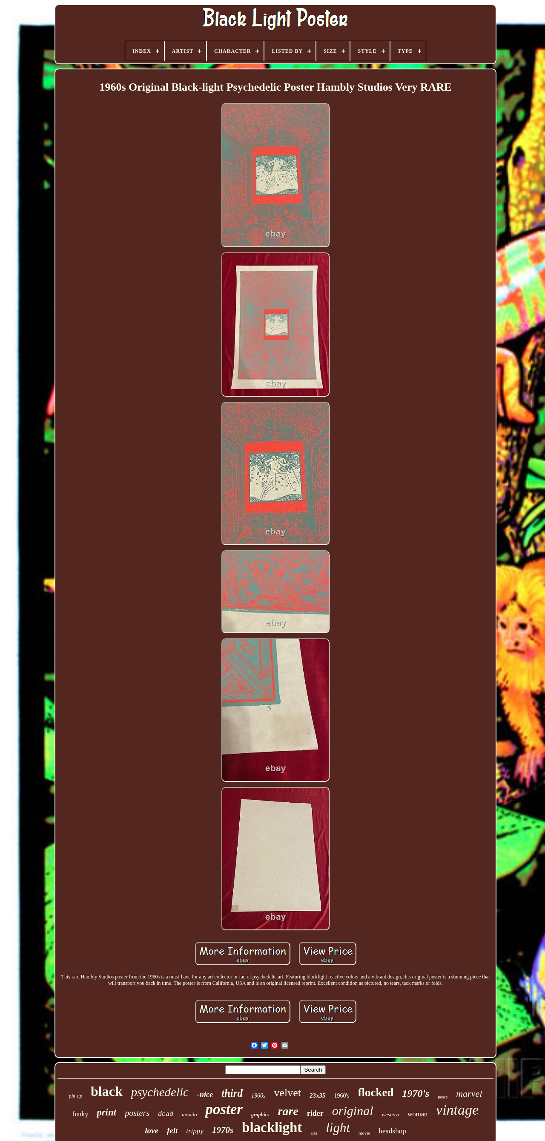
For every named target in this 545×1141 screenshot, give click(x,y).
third (232, 1093)
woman (417, 1114)
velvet (287, 1093)
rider (315, 1113)
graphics (260, 1115)
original (352, 1111)
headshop (392, 1131)
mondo (189, 1114)
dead (165, 1114)
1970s (222, 1130)
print (106, 1112)
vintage (457, 1110)
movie (364, 1132)
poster (224, 1109)
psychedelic (160, 1092)
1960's (341, 1095)
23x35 (318, 1095)
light (338, 1127)
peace (442, 1097)
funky (80, 1114)
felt (172, 1130)
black (107, 1091)
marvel (469, 1093)
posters (137, 1113)
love (151, 1130)
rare (288, 1111)
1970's (415, 1093)
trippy (195, 1131)
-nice (205, 1094)
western (390, 1114)
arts (313, 1132)
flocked (375, 1092)
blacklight (272, 1127)
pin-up (75, 1096)
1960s (258, 1095)
